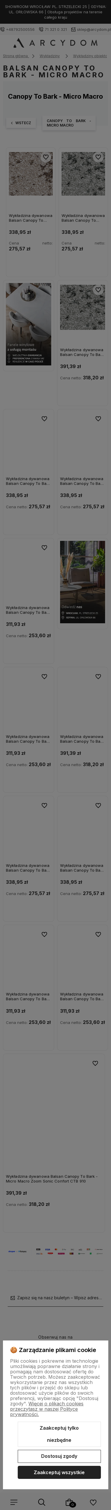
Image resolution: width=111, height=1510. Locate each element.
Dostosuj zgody (59, 1456)
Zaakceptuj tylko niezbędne (59, 1434)
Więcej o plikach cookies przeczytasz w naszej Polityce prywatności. (46, 1409)
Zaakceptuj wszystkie (59, 1472)
